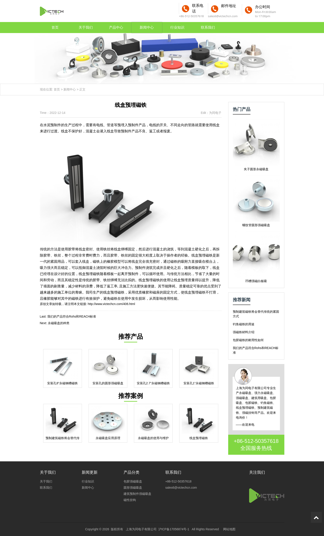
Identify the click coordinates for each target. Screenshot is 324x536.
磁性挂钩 (130, 500)
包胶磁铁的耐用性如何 (248, 340)
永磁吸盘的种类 (58, 323)
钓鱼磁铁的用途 (243, 324)
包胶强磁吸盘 (133, 481)
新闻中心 (147, 27)
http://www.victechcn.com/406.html (111, 304)
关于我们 (86, 27)
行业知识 (177, 27)
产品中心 (116, 27)
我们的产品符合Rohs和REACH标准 (71, 316)
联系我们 (208, 27)
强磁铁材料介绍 (243, 332)
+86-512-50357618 (256, 441)
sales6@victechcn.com (223, 16)
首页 (55, 27)
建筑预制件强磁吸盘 (137, 493)
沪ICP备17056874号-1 (173, 529)
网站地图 (229, 529)
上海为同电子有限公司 (141, 529)
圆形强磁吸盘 (133, 487)
